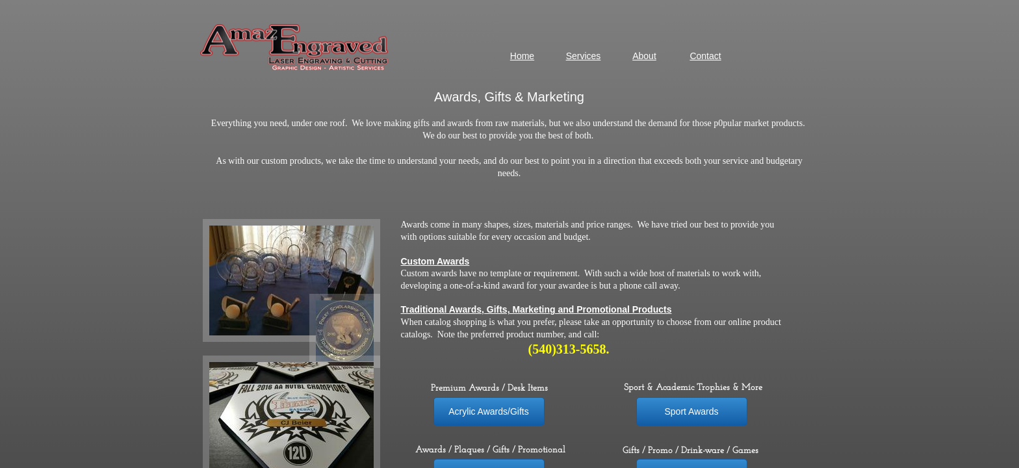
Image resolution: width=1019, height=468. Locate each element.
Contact (705, 56)
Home (522, 56)
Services (583, 56)
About (644, 56)
